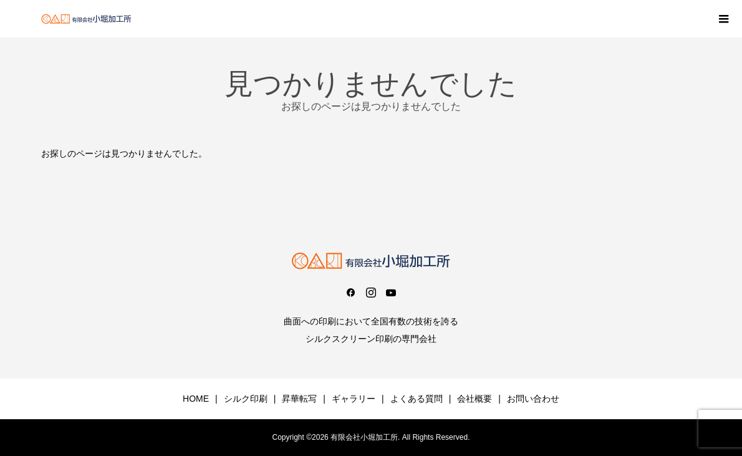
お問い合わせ (533, 399)
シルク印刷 (245, 399)
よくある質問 (416, 399)
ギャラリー (353, 399)
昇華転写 (299, 399)
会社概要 (474, 399)
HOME (196, 399)
